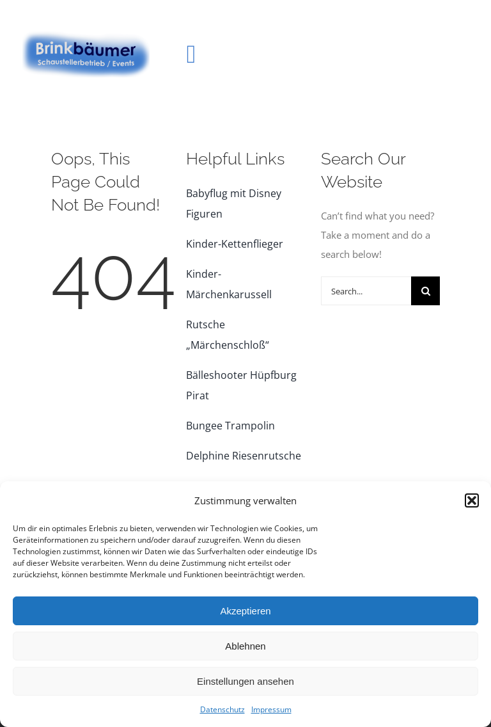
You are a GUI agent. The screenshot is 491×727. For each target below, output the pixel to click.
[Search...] (366, 290)
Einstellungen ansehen (245, 681)
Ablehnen (245, 646)
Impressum (271, 709)
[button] (471, 500)
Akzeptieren (245, 610)
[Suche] (425, 290)
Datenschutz (222, 709)
